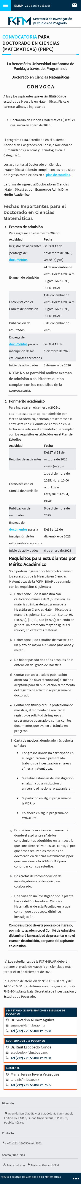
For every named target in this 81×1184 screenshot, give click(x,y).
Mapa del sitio (13, 1164)
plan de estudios (58, 175)
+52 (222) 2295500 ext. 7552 (22, 1143)
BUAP (18, 6)
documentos (18, 260)
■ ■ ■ (76, 1178)
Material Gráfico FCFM (43, 1164)
